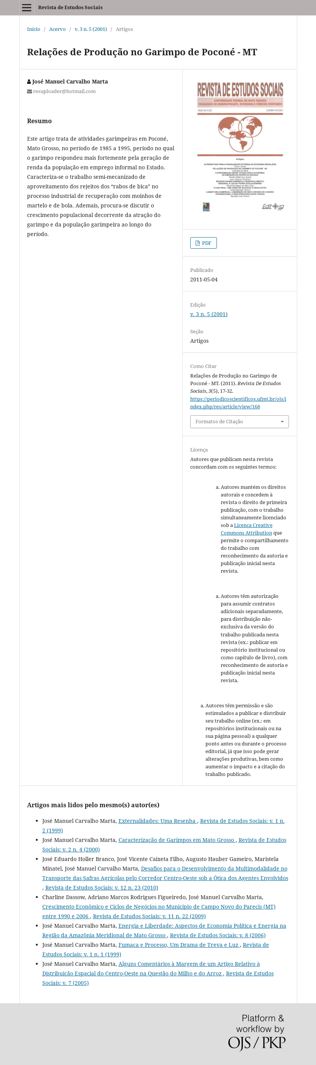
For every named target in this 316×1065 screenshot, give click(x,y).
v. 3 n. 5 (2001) (91, 29)
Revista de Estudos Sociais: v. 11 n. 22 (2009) (149, 916)
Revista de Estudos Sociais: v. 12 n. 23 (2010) (101, 887)
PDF (206, 242)
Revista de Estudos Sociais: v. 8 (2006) (218, 935)
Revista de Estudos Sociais (70, 7)
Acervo (57, 29)
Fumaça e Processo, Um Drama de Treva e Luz (179, 944)
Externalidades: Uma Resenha (158, 820)
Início (33, 29)
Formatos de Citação (219, 421)
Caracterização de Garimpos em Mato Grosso (177, 839)
